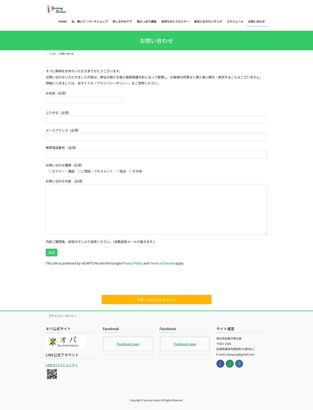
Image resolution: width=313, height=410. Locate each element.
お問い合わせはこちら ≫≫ (156, 299)
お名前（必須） (84, 97)
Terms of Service (162, 263)
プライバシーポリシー (63, 316)
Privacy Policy (132, 263)
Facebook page (128, 344)
